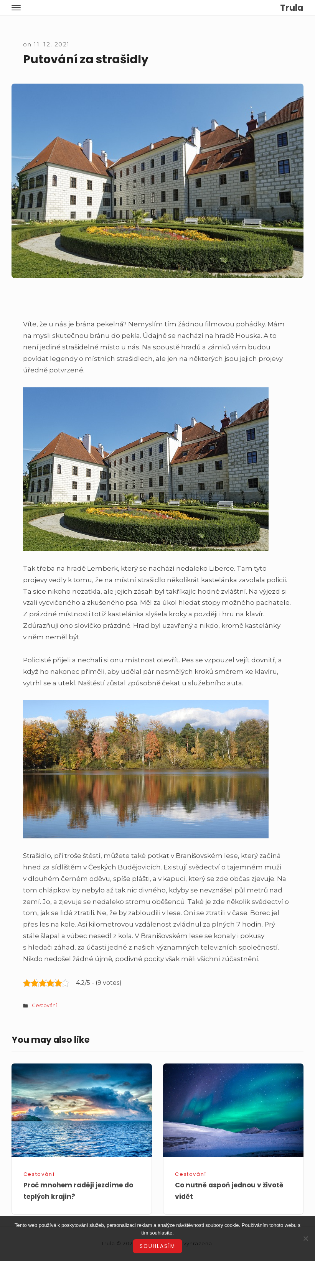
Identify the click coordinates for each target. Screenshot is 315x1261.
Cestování (44, 1005)
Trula (291, 7)
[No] (305, 1238)
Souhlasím (157, 1246)
